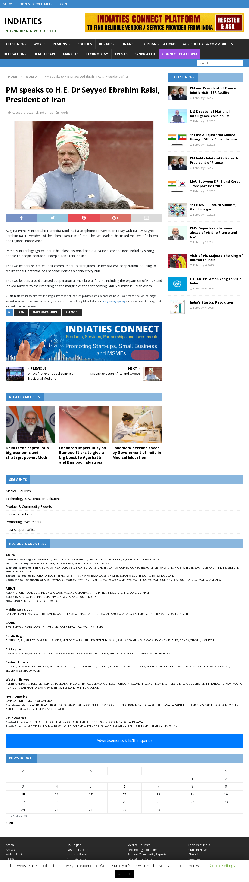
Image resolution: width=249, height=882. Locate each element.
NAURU (83, 640)
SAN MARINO (29, 687)
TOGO (28, 571)
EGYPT (50, 563)
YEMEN (183, 614)
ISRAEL (37, 614)
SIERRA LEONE (14, 571)
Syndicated (145, 54)
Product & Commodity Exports (29, 506)
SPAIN (41, 687)
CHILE (67, 726)
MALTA (237, 683)
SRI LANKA (97, 627)
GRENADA (148, 705)
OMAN (81, 614)
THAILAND (130, 592)
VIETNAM (143, 592)
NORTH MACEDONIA (178, 666)
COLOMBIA (79, 726)
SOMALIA (125, 575)
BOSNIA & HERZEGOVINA (33, 666)
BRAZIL (58, 726)
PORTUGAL (13, 687)
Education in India (19, 514)
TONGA (184, 640)
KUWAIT (58, 614)
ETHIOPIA (63, 575)
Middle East (14, 854)
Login (63, 4)
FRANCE (85, 683)
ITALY (157, 683)
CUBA (95, 705)
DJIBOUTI (50, 575)
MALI (170, 567)
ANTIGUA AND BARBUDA (47, 705)
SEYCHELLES (110, 575)
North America (77, 859)
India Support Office (21, 529)
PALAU (112, 640)
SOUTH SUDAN (141, 575)
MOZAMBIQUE (156, 579)
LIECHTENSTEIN (171, 683)
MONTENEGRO (155, 666)
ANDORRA (24, 683)
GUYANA (106, 726)
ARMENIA (11, 653)
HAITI (159, 705)
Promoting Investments (23, 522)
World (40, 44)
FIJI (22, 640)
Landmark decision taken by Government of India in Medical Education (136, 452)
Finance (128, 44)
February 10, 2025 (204, 191)
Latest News (14, 44)
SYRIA (132, 614)
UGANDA (170, 575)
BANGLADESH (33, 627)
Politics (84, 44)
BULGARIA (56, 666)
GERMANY (98, 683)
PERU (131, 726)
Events (121, 54)
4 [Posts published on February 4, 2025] (57, 786)
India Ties (46, 112)
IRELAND (147, 683)
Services (194, 859)
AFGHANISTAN (14, 627)
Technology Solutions (143, 850)
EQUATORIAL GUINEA (136, 559)
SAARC (10, 859)
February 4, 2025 (203, 307)
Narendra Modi (45, 312)
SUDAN (93, 563)
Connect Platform (179, 54)
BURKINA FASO (51, 567)
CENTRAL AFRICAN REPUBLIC (70, 559)
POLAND (197, 666)
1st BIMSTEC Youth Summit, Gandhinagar (213, 207)
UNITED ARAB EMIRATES (163, 614)
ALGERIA (39, 563)
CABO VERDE (69, 567)
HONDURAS (97, 722)
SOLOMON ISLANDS (166, 640)
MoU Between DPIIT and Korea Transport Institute (215, 183)
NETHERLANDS (210, 683)
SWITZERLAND (67, 687)
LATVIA (126, 666)
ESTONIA (103, 666)
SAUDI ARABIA (119, 614)
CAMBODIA (33, 592)
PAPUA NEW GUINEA (130, 640)
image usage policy (114, 301)
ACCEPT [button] (124, 874)
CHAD (92, 559)
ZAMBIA (203, 579)
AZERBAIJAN (25, 653)
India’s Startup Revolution (211, 302)
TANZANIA (158, 575)
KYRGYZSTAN (85, 653)
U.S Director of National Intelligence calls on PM (210, 113)
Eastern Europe (77, 850)
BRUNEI (20, 592)
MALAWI (126, 579)
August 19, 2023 (22, 112)
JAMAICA (169, 705)
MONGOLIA (31, 601)
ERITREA (75, 575)
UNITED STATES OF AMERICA (34, 701)
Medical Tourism (18, 491)
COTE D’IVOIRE (87, 567)
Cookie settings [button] (222, 865)
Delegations (15, 54)
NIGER (190, 567)
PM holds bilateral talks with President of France (214, 160)
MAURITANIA (158, 567)
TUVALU (195, 640)
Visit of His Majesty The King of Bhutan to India (216, 257)
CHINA (37, 597)
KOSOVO (115, 666)
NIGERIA (180, 567)
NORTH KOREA (49, 601)
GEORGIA (52, 653)
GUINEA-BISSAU (139, 567)
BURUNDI (38, 575)
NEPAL (72, 627)
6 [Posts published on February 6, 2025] (124, 786)
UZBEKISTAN (162, 653)
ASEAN (10, 588)
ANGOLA (39, 579)
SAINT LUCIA (212, 705)
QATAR (105, 614)
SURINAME (142, 726)
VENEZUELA (171, 726)
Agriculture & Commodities (208, 44)
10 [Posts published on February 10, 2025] (23, 794)
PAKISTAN (84, 627)
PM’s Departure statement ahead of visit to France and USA (213, 232)
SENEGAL (233, 567)
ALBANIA (11, 666)
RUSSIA (113, 653)
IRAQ (28, 614)
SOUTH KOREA (87, 597)
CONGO (101, 559)
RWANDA (96, 575)
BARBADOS (83, 705)
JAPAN (54, 597)
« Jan (9, 822)
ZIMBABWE (215, 579)
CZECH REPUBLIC (86, 666)
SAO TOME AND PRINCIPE (210, 567)
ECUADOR (93, 726)
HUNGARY (122, 683)
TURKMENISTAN (144, 653)
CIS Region (74, 845)
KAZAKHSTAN (67, 653)
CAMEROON (44, 559)
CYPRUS (49, 683)
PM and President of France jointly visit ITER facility (213, 90)
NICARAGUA (123, 722)
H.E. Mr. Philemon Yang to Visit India (215, 281)
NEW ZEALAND (68, 597)
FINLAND (74, 683)
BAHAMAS (69, 705)
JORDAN (47, 614)
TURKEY (142, 614)
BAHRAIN (11, 614)
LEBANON (70, 614)
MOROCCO (81, 563)
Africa (10, 845)
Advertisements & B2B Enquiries (125, 740)
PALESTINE (93, 614)
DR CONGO (114, 559)
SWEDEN (52, 687)
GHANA (113, 567)
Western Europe (78, 854)
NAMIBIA (172, 579)
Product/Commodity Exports (147, 854)
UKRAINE (34, 670)
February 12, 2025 (204, 144)
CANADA (11, 701)
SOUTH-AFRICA (188, 579)
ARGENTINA (34, 726)
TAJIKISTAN (126, 653)
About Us (194, 854)
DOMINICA (134, 705)
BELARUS (39, 653)
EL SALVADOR (63, 722)
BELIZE (33, 722)
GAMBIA (102, 567)
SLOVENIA (12, 670)
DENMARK (61, 683)
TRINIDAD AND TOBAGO (49, 709)
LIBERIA (60, 563)
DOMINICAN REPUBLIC (113, 705)
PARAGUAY (119, 726)
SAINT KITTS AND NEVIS (189, 705)
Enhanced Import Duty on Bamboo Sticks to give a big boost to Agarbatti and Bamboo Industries (82, 455)
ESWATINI (82, 579)
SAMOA (148, 640)
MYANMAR (84, 592)
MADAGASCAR (111, 579)
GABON (154, 559)
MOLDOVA (101, 653)
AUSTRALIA (25, 597)
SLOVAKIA (223, 666)
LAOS (59, 592)
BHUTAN (48, 627)
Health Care (45, 54)
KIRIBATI (30, 640)
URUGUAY (156, 726)
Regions (60, 44)
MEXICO (110, 722)
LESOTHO (95, 579)
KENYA (86, 575)
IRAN (21, 614)
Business (106, 44)
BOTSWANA (54, 579)
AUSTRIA (11, 683)
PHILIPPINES (99, 592)
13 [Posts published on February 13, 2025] (124, 794)
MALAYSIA (70, 592)
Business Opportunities (35, 4)
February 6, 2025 (203, 265)
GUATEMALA (80, 722)
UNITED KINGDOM (88, 687)
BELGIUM (37, 683)
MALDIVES (61, 627)
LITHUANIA (138, 666)
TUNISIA (104, 563)
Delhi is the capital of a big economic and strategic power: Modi (27, 452)
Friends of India (199, 845)
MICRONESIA (70, 640)
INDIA (46, 597)
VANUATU (208, 640)
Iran (21, 312)
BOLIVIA (48, 726)
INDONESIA (48, 592)
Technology (97, 54)
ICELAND (135, 683)
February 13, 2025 (204, 98)
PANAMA (137, 722)
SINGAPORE (115, 592)
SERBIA (23, 670)
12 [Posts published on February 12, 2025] (91, 794)
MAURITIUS (139, 579)
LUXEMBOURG (191, 683)
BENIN (36, 567)
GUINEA (124, 567)
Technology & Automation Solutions (33, 498)
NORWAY (226, 683)
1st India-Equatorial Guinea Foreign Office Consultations (214, 137)
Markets (70, 54)
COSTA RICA (46, 722)
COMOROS (68, 579)
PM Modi (71, 312)
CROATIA (68, 666)
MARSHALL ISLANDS (49, 640)
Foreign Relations (159, 44)
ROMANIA (210, 666)
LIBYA (69, 563)
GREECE (110, 683)
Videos (7, 4)
